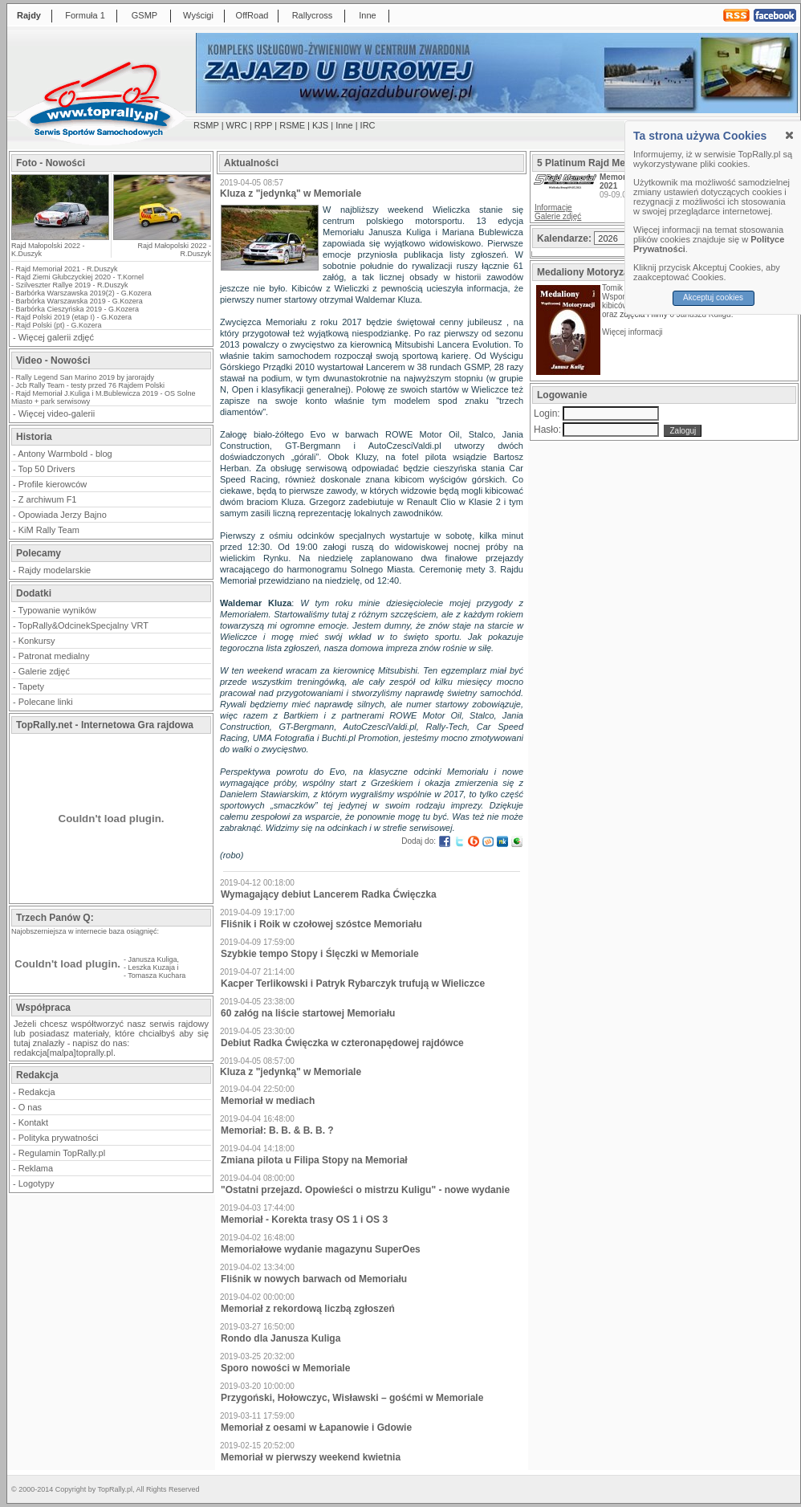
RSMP (206, 125)
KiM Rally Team (48, 530)
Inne (367, 15)
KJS (320, 125)
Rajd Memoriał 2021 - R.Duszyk (67, 269)
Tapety (31, 686)
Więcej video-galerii (56, 413)
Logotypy (36, 1183)
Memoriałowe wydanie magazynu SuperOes (321, 1249)
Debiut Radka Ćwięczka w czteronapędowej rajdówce (342, 1043)
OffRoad (252, 15)
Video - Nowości (53, 360)
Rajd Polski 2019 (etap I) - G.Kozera (74, 317)
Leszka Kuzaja (152, 967)
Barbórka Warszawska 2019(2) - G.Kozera (84, 293)
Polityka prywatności (58, 1137)
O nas (30, 1107)
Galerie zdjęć (44, 671)
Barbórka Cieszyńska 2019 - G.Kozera (78, 309)
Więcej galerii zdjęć (56, 337)
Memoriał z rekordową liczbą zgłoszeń (308, 1308)
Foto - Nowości (50, 163)
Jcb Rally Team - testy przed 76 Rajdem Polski (90, 385)
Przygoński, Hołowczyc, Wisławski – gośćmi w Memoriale (352, 1397)
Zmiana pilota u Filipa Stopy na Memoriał (314, 1160)
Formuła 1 (85, 15)
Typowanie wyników (57, 610)
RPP (263, 125)
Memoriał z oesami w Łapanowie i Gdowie (316, 1427)
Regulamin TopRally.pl (61, 1153)
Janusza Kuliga (152, 959)
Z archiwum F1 (47, 499)
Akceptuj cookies (713, 297)
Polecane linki (45, 702)
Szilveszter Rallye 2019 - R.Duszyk (72, 285)
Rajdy (29, 15)
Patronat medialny (54, 656)
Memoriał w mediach (268, 1100)
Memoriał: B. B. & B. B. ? (277, 1130)
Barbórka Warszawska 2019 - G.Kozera (79, 301)
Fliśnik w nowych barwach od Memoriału (314, 1279)
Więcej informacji (633, 332)
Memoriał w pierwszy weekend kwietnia (310, 1457)
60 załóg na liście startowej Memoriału (308, 1013)
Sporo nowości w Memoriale (285, 1368)
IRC (368, 125)
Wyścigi (198, 15)
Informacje (553, 207)
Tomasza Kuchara (156, 975)
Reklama (35, 1168)
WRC (236, 125)
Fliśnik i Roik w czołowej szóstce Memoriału (321, 924)
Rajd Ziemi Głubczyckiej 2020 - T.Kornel (80, 277)
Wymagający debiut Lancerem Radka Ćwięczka (329, 894)
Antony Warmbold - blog (65, 453)
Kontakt (33, 1122)
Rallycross (312, 15)
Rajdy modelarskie (54, 570)
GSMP (144, 15)
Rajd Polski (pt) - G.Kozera (59, 325)
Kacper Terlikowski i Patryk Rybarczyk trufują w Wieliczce (353, 983)
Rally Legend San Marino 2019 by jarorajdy (85, 377)
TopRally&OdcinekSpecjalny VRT (83, 625)
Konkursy (36, 641)
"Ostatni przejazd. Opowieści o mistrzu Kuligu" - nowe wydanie (365, 1189)
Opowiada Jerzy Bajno (62, 514)
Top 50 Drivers (46, 469)
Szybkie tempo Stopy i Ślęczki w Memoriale (320, 953)
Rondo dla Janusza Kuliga (280, 1338)
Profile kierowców (52, 484)
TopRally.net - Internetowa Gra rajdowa (104, 725)
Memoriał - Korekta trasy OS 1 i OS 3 (304, 1219)
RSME (292, 125)
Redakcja (36, 1092)
